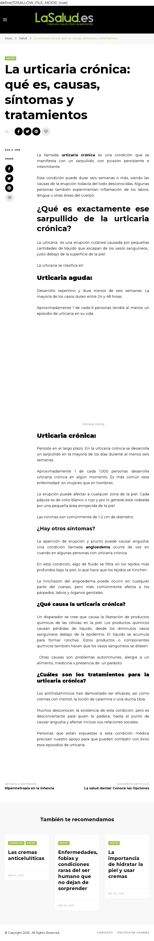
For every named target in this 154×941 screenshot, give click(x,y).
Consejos (16, 843)
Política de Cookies (133, 932)
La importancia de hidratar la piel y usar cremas (125, 864)
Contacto (105, 932)
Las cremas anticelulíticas (26, 855)
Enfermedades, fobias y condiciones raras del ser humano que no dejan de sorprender (78, 870)
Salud (10, 58)
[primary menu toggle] (5, 19)
